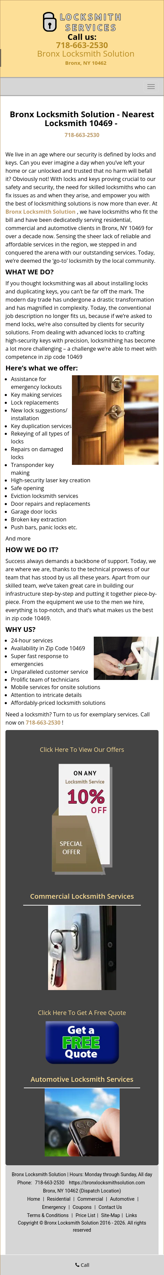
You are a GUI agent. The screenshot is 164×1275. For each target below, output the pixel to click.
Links (131, 1215)
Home (33, 1199)
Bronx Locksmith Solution (40, 211)
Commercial (90, 1199)
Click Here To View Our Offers (82, 749)
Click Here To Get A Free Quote (82, 1012)
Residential (59, 1199)
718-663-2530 (82, 44)
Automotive (122, 1199)
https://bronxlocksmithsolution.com (107, 1182)
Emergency (53, 1207)
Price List (85, 1215)
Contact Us (110, 1207)
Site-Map (110, 1215)
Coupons (82, 1207)
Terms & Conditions (48, 1215)
